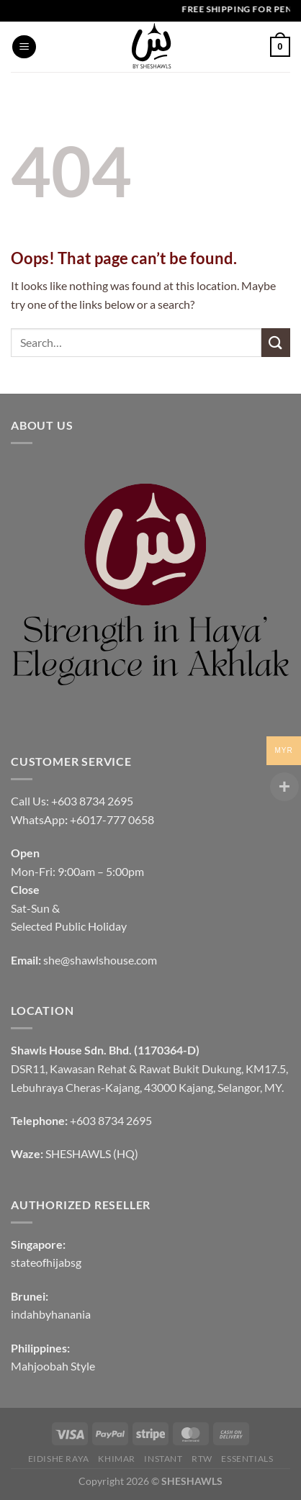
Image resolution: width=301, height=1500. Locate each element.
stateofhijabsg (46, 1262)
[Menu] (24, 47)
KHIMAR (116, 1458)
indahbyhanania (51, 1314)
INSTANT (163, 1458)
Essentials (247, 1458)
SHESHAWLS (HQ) (91, 1153)
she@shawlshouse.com (100, 960)
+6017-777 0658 (112, 819)
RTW (202, 1458)
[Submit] (275, 342)
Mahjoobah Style (53, 1366)
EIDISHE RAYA (58, 1458)
